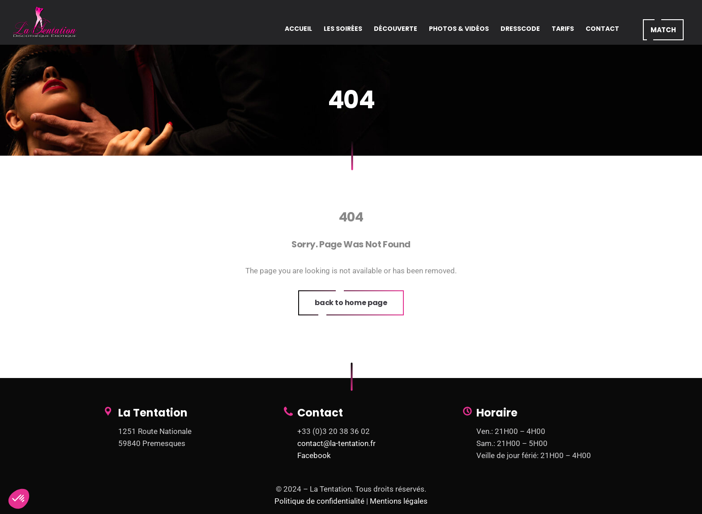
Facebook (314, 455)
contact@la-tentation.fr (336, 443)
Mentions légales (399, 501)
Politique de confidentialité (319, 501)
